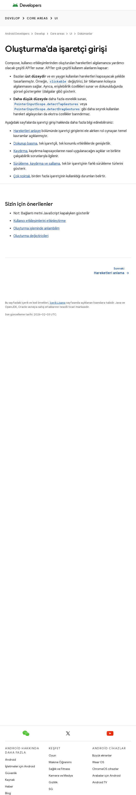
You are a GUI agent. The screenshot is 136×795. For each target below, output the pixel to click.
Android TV (99, 782)
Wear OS (98, 762)
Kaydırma (20, 151)
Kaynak (10, 780)
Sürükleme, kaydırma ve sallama (36, 164)
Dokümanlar (85, 33)
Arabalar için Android (106, 775)
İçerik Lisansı (57, 302)
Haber (9, 786)
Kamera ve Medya (61, 775)
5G (51, 789)
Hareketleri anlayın (27, 131)
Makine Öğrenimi (60, 762)
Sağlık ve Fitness (59, 769)
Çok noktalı (21, 176)
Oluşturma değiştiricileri (31, 236)
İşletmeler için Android (20, 766)
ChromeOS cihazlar (105, 769)
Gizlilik (53, 782)
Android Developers (17, 33)
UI (56, 18)
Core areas (37, 18)
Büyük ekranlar (102, 755)
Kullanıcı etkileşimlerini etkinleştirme (39, 221)
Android (10, 759)
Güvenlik (11, 773)
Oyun (52, 755)
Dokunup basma (25, 143)
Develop (12, 18)
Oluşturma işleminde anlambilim (36, 228)
